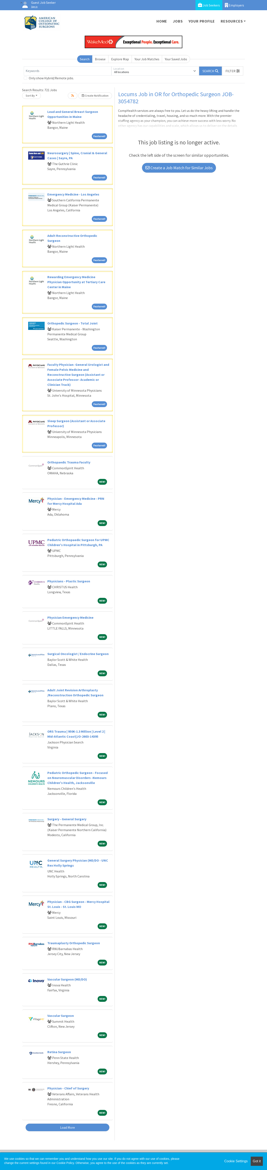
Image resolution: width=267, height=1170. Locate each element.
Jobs (178, 21)
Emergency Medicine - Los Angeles (73, 194)
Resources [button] (232, 21)
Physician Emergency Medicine (70, 617)
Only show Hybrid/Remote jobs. (51, 78)
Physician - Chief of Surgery (68, 1088)
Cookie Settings (236, 1161)
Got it (257, 1161)
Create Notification (95, 95)
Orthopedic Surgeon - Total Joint (72, 323)
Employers (234, 5)
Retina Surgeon (59, 1052)
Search (84, 59)
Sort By (30, 95)
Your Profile (202, 21)
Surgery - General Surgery (66, 819)
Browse (100, 59)
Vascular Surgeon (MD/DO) (67, 979)
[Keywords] (67, 71)
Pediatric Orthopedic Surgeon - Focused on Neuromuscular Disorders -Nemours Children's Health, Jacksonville (77, 778)
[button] (232, 71)
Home (161, 21)
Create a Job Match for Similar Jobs (179, 167)
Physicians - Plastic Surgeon (68, 581)
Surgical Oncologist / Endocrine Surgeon (78, 654)
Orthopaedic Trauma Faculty (68, 462)
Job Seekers (209, 5)
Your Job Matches (147, 59)
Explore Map (120, 59)
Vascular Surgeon (60, 1015)
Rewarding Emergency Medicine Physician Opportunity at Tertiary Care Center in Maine (76, 282)
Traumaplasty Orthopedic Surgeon (73, 943)
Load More (67, 1127)
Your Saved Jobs (176, 59)
